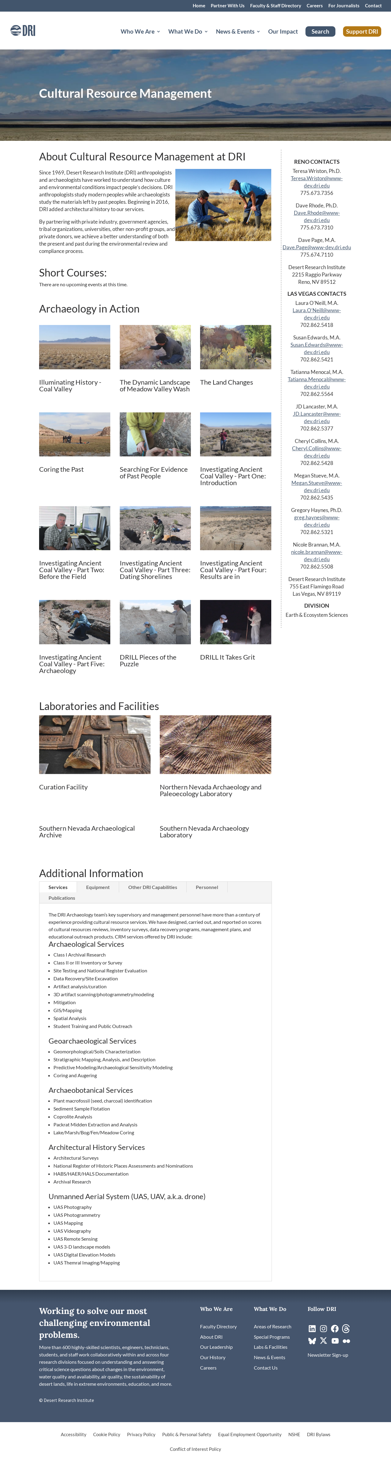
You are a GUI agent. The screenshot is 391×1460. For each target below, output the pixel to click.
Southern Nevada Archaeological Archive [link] (87, 831)
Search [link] (320, 31)
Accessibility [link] (73, 1434)
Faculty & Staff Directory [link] (275, 5)
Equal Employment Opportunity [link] (250, 1434)
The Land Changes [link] (226, 382)
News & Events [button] (235, 32)
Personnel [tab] (207, 887)
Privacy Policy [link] (141, 1434)
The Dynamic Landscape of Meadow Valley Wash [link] (155, 385)
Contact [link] (373, 5)
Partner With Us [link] (228, 5)
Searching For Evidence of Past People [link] (154, 472)
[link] (29, 30)
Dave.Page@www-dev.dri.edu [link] (317, 247)
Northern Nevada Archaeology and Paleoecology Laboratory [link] (210, 790)
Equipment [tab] (98, 887)
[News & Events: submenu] (263, 38)
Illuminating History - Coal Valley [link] (70, 385)
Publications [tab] (62, 898)
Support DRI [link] (362, 31)
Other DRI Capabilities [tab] (152, 887)
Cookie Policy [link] (106, 1434)
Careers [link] (315, 5)
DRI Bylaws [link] (319, 1434)
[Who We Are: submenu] (163, 38)
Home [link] (199, 5)
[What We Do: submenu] (211, 38)
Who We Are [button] (138, 32)
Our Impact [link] (283, 32)
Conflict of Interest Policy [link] (195, 1449)
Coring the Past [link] (61, 469)
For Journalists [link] (344, 5)
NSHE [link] (294, 1434)
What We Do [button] (185, 32)
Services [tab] (58, 887)
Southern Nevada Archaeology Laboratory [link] (204, 831)
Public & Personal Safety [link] (186, 1434)
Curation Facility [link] (63, 787)
